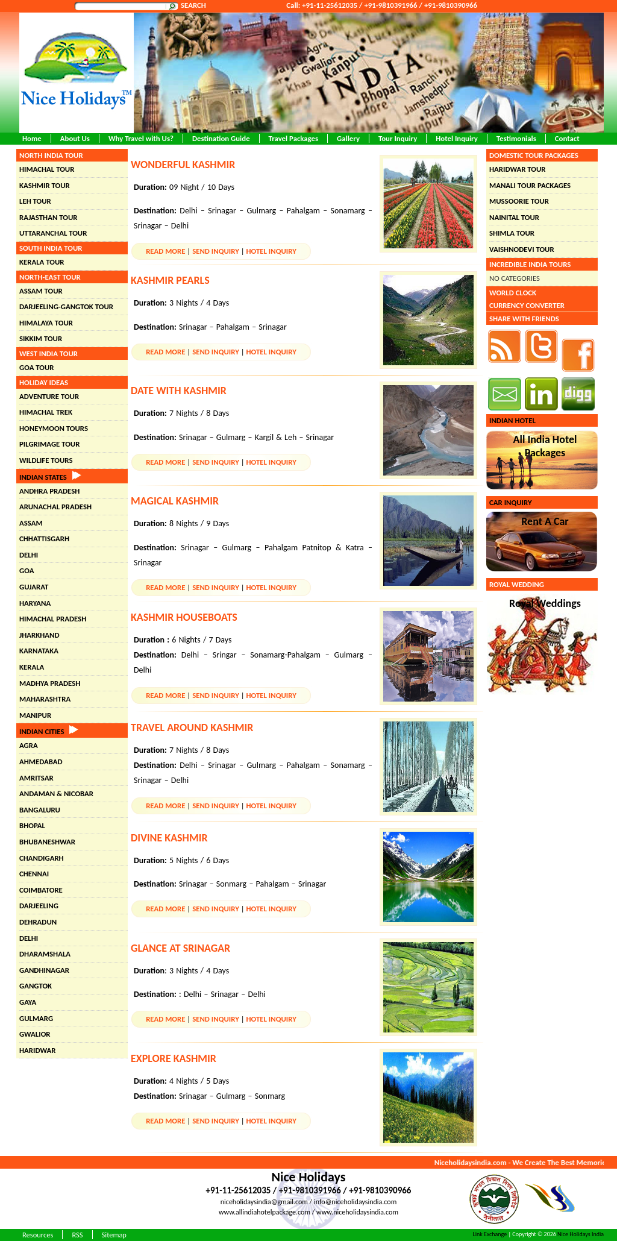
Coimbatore (41, 889)
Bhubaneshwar (47, 841)
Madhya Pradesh (49, 683)
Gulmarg (36, 1018)
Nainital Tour (514, 217)
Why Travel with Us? (141, 138)
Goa (26, 570)
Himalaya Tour (46, 322)
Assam (31, 522)
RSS (77, 1234)
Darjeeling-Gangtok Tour (66, 306)
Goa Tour (36, 367)
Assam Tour (41, 290)
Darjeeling (38, 905)
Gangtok (35, 985)
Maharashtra (44, 698)
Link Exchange (490, 1234)
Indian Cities (48, 731)
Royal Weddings (545, 603)
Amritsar (36, 777)
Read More (165, 251)
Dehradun (38, 921)
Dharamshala (44, 953)
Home (32, 138)
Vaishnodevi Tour (521, 249)
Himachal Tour (46, 169)
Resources (37, 1234)
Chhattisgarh (44, 538)
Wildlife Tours (45, 460)
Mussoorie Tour (519, 201)
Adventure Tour (49, 396)
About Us (75, 138)
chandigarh (41, 857)
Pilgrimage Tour (49, 443)
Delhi (28, 554)
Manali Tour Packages (530, 185)
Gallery (348, 138)
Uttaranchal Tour (53, 232)
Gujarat (33, 586)
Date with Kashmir (179, 390)
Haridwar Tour (517, 169)
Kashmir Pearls (170, 280)
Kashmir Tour (44, 185)
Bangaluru (39, 809)
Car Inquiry (510, 502)
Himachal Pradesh (52, 618)
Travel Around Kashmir (192, 727)
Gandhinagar (44, 970)
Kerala (31, 666)
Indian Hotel (512, 420)
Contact (567, 138)
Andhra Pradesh (49, 490)
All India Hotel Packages (545, 446)
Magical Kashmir (175, 500)
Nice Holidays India (580, 1234)
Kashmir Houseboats (184, 617)
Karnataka (38, 650)
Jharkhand (39, 634)
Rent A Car (545, 521)
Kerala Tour (41, 261)
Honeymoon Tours (53, 428)
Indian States (50, 477)
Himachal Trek (45, 411)
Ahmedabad (41, 761)
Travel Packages (294, 138)
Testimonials (516, 138)
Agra (28, 745)
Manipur (35, 715)
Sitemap (114, 1234)
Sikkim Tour (40, 338)
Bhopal (32, 825)
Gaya (27, 1002)
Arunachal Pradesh (55, 506)
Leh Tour (35, 201)
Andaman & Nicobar (56, 793)
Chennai (34, 873)
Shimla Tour (511, 232)
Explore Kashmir (173, 1058)
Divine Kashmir (169, 837)
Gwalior (35, 1033)
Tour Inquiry (397, 138)
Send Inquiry (215, 251)
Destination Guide (221, 138)
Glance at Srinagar (180, 948)
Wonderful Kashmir (183, 164)
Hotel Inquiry (457, 138)
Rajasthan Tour (48, 217)
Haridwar (37, 1050)
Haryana (35, 603)
